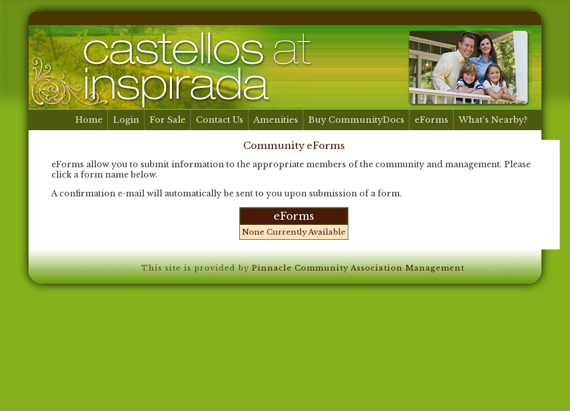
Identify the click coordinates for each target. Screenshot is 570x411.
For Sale (168, 120)
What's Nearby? (493, 120)
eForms (431, 120)
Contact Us (219, 120)
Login (126, 120)
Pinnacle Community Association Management (358, 268)
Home (89, 120)
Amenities (276, 120)
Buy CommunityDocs (356, 120)
